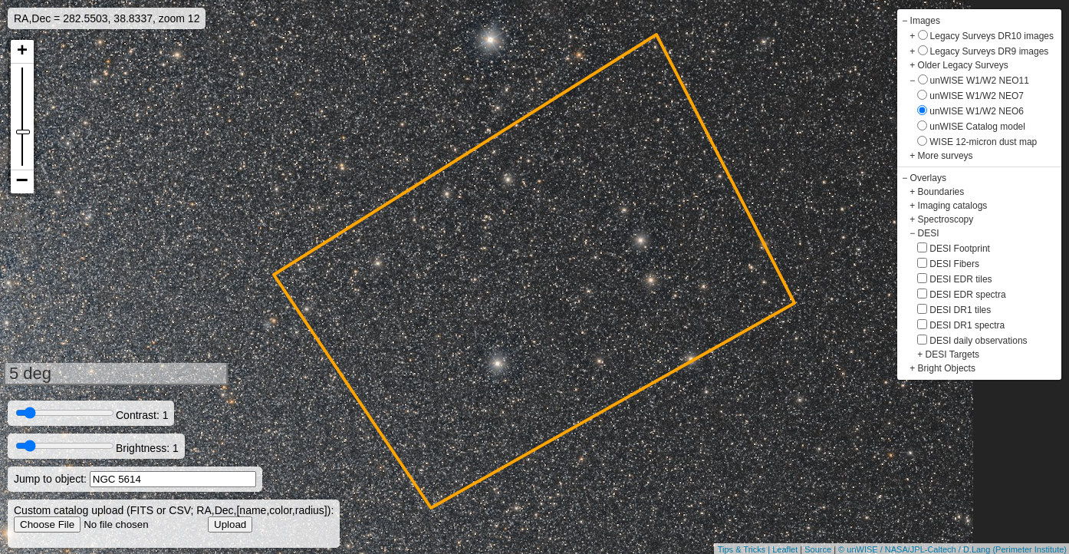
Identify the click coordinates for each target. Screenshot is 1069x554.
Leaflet (785, 549)
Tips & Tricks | (745, 549)
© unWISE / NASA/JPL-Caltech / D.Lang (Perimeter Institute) (952, 549)
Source (817, 549)
